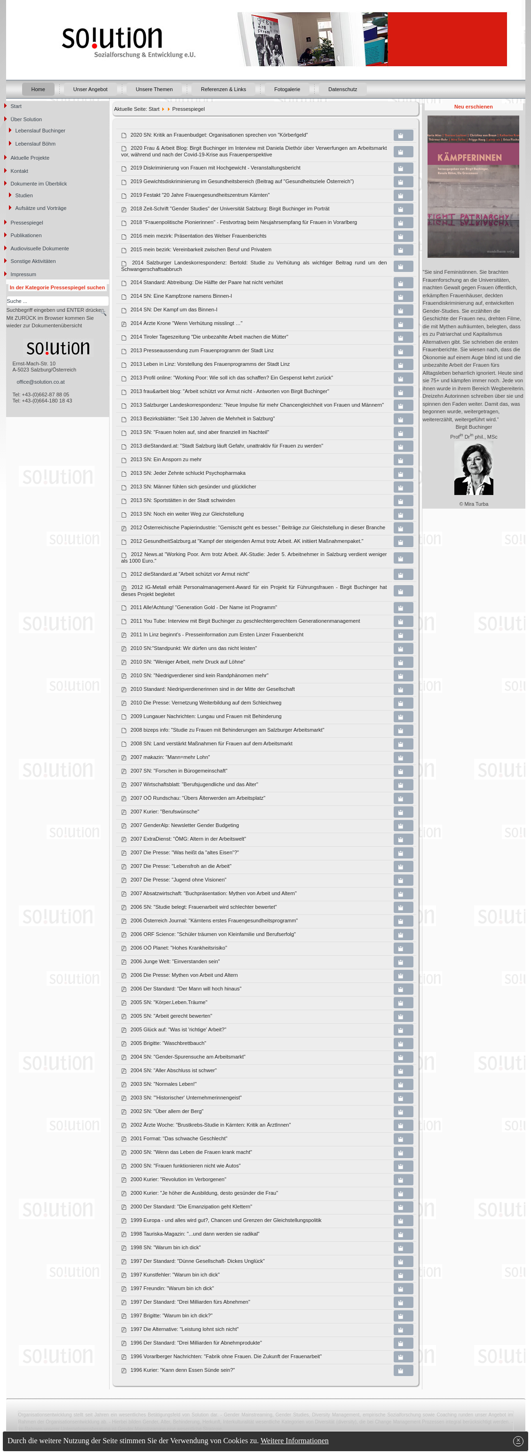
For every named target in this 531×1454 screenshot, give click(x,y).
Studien (24, 195)
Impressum (23, 274)
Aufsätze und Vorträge (41, 208)
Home (38, 89)
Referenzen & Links (223, 89)
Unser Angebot (90, 89)
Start (16, 106)
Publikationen (26, 235)
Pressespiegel (27, 222)
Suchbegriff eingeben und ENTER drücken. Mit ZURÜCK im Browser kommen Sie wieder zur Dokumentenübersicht (56, 317)
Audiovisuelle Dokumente (40, 248)
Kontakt (19, 171)
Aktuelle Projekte (30, 158)
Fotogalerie (287, 89)
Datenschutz (342, 89)
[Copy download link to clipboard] (403, 135)
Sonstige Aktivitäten (33, 261)
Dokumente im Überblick (39, 183)
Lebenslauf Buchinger (40, 130)
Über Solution (26, 119)
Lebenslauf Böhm (36, 144)
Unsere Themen (154, 89)
